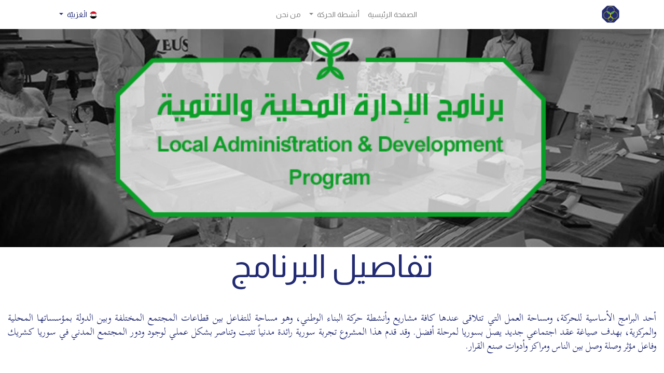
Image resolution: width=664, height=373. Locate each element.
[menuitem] (392, 14)
